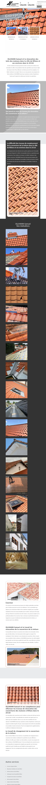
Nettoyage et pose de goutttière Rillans (14, 774)
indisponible (23, 4)
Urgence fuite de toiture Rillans (13, 781)
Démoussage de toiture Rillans (13, 779)
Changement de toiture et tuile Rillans (14, 776)
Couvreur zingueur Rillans (12, 766)
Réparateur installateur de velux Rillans (14, 769)
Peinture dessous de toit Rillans (13, 771)
